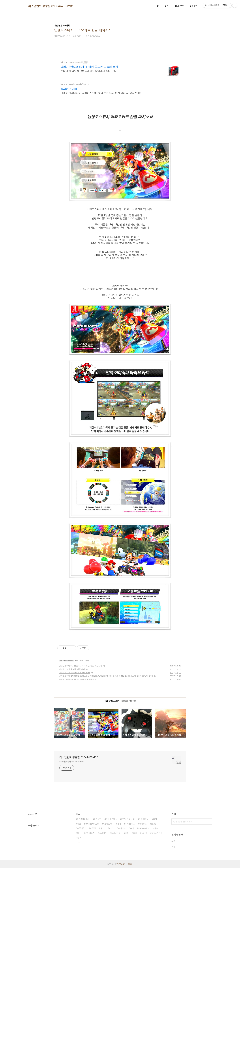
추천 (155, 908)
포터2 (111, 917)
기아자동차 (90, 922)
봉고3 (153, 912)
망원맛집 (97, 908)
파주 (79, 922)
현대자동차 (143, 908)
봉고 (79, 926)
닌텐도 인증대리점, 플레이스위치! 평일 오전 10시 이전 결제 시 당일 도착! (100, 93)
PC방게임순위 (83, 908)
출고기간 (103, 922)
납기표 (144, 922)
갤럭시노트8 (157, 922)
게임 (60, 749)
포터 (132, 917)
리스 (156, 917)
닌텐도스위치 (69, 749)
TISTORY (121, 953)
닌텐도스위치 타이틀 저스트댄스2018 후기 (76, 768)
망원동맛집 (107, 912)
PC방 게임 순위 (128, 908)
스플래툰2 (81, 917)
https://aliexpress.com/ (71, 62)
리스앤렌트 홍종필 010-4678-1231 (50, 6)
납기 (135, 922)
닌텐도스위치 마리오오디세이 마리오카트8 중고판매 (80, 755)
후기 (102, 917)
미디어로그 (179, 6)
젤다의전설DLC (92, 912)
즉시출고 (142, 912)
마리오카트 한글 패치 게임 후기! (72, 758)
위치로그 (193, 6)
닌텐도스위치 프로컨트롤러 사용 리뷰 (74, 761)
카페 (127, 922)
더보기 (78, 931)
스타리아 (122, 917)
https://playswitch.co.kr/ (71, 84)
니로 (79, 912)
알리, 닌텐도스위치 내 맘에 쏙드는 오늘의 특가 (89, 66)
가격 (119, 912)
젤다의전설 (115, 922)
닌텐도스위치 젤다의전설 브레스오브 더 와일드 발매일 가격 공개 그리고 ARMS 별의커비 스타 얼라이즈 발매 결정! (106, 765)
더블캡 (93, 917)
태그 (166, 6)
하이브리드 (130, 912)
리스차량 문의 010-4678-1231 (72, 850)
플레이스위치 (68, 88)
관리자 (130, 953)
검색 (209, 910)
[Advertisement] (120, 658)
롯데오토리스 (111, 908)
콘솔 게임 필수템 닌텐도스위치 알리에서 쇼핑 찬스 (88, 70)
